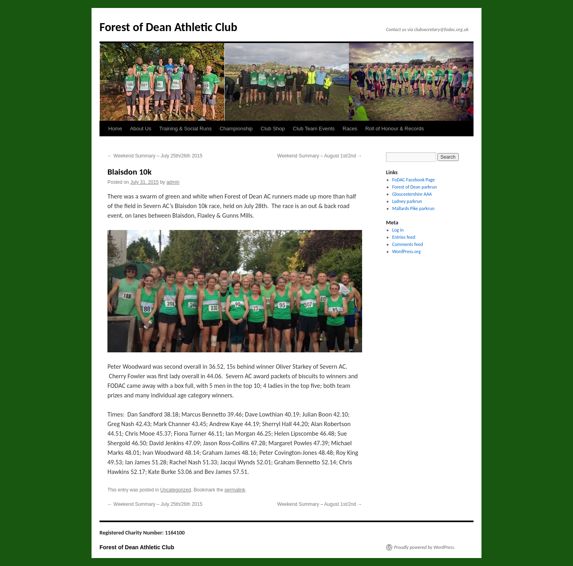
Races (350, 129)
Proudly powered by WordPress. (424, 547)
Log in (398, 230)
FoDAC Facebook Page (413, 180)
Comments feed (407, 244)
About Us (140, 129)
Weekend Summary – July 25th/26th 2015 (155, 156)
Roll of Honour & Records (394, 129)
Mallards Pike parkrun (413, 208)
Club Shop (273, 129)
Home (115, 129)
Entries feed (403, 237)
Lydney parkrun (407, 201)
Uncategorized (175, 490)
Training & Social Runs (185, 129)
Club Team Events (314, 129)
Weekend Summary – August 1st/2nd (319, 156)
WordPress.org (406, 251)
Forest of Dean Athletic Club (168, 27)
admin (172, 182)
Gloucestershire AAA (412, 194)
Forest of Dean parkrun (414, 187)
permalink (234, 490)
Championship (236, 129)
